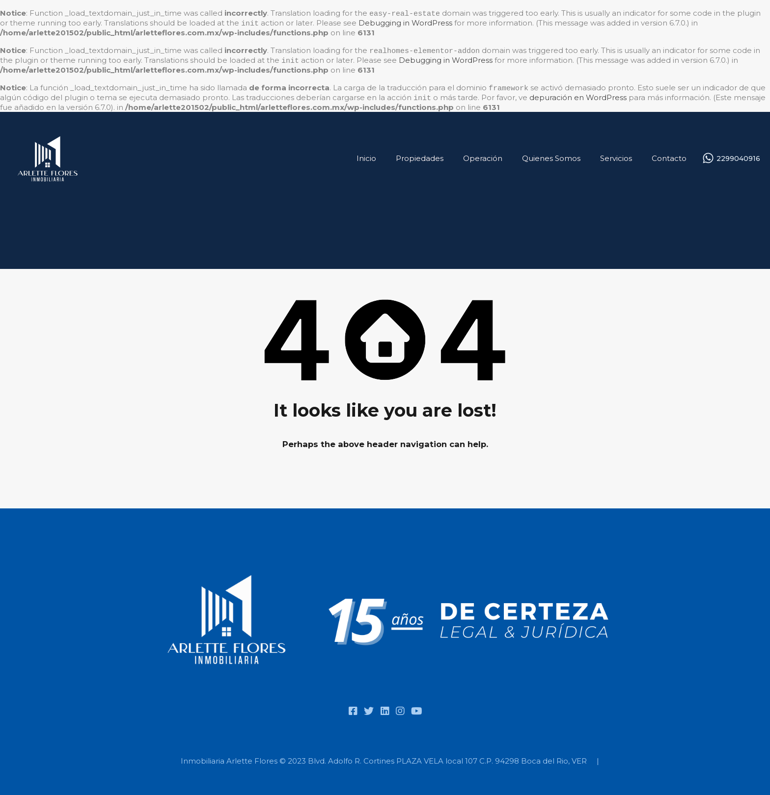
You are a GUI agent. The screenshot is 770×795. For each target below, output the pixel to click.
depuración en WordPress (578, 95)
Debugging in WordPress (405, 22)
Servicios (616, 155)
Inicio (366, 155)
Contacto (669, 155)
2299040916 (738, 156)
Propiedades (419, 155)
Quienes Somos (551, 155)
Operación (482, 155)
